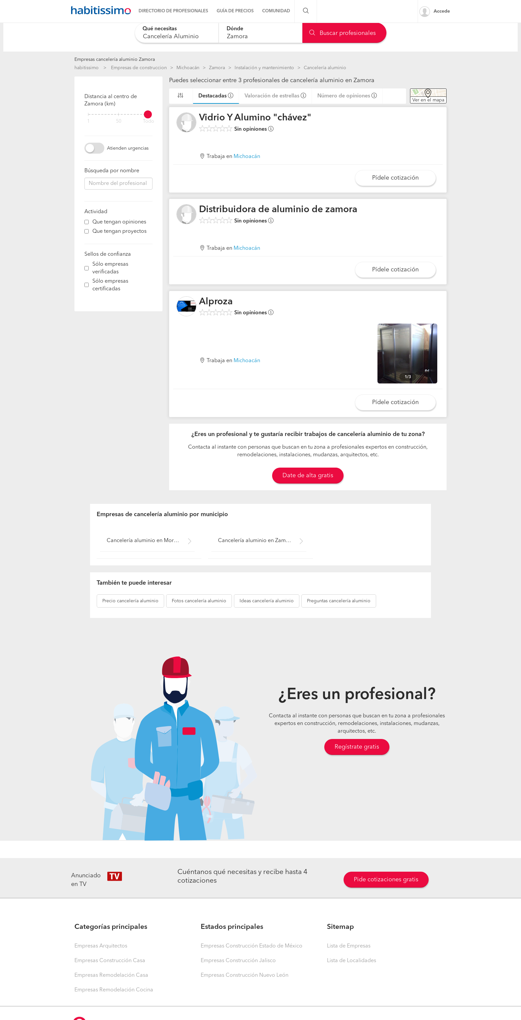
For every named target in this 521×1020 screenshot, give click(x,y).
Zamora (217, 68)
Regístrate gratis (357, 747)
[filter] (118, 114)
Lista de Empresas (348, 946)
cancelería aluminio (130, 601)
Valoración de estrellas (272, 96)
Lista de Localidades (351, 960)
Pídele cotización (395, 178)
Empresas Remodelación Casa (111, 975)
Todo (148, 121)
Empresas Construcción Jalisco (238, 960)
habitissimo (86, 68)
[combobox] (177, 33)
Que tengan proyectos (119, 231)
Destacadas (212, 96)
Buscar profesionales (342, 33)
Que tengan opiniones (119, 222)
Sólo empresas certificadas (110, 285)
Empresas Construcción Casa (109, 960)
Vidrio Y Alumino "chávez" (255, 118)
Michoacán (187, 68)
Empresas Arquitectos (100, 946)
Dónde (235, 29)
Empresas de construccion (139, 68)
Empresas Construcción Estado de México (251, 946)
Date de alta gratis (307, 476)
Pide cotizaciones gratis (386, 880)
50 (118, 121)
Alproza (216, 302)
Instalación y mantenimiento (264, 68)
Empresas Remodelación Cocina (113, 990)
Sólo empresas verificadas (110, 268)
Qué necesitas (160, 29)
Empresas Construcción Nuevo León (244, 975)
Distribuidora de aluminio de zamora (278, 210)
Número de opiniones (343, 96)
